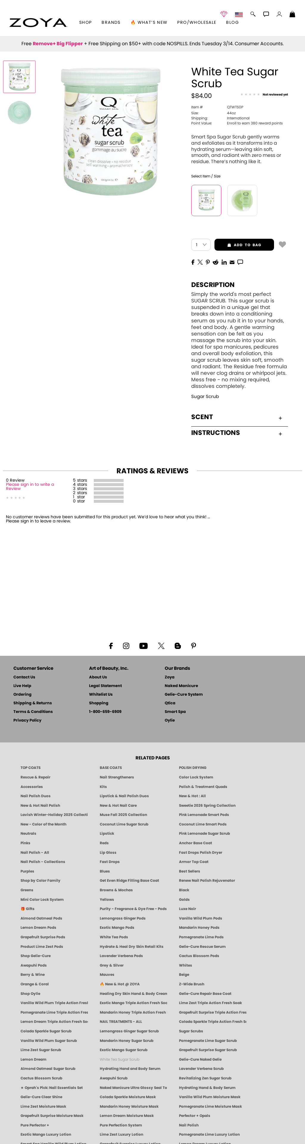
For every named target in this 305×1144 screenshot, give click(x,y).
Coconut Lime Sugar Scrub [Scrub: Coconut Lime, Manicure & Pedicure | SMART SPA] (124, 824)
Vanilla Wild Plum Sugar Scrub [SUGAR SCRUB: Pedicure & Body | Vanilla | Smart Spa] (49, 1040)
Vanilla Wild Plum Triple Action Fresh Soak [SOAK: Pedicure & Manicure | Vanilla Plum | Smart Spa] (54, 1003)
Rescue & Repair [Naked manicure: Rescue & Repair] (35, 777)
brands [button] (111, 23)
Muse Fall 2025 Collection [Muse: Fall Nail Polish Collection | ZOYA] (123, 815)
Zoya (170, 677)
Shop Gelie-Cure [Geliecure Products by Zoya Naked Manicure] (36, 956)
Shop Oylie (30, 993)
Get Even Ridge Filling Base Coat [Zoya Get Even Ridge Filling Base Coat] (129, 880)
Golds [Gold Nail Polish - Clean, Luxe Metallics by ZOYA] (184, 899)
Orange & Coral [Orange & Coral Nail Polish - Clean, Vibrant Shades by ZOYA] (35, 984)
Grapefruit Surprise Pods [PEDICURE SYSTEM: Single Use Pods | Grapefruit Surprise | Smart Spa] (43, 937)
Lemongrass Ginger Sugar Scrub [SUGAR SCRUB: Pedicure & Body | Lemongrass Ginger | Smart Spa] (129, 1031)
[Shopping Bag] (292, 14)
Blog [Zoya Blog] (232, 23)
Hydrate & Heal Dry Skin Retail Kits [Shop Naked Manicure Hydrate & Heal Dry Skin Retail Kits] (132, 946)
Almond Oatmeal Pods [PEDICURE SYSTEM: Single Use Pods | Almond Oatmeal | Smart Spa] (41, 918)
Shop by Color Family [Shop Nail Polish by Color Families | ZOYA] (40, 880)
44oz (213, 113)
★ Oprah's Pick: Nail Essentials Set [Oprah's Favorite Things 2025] (52, 1088)
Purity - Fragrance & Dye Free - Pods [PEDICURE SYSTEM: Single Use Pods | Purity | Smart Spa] (133, 909)
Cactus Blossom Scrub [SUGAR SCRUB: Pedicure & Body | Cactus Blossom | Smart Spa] (41, 1078)
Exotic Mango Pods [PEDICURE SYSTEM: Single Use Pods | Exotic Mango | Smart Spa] (117, 927)
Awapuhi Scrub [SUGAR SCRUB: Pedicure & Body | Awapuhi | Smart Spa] (113, 1078)
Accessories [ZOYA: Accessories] (32, 787)
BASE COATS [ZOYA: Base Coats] (111, 768)
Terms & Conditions (33, 712)
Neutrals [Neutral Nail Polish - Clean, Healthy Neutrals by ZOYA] (28, 833)
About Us (98, 677)
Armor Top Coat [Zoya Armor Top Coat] (193, 862)
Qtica (170, 703)
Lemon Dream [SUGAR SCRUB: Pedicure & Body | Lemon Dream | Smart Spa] (33, 1059)
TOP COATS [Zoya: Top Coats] (31, 768)
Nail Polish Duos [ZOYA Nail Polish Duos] (36, 796)
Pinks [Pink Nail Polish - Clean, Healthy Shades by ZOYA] (25, 843)
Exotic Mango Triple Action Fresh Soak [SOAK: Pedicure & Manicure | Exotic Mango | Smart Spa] (133, 1003)
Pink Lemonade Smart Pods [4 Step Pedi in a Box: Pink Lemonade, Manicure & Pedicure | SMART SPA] (204, 815)
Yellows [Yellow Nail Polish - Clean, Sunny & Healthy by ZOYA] (107, 899)
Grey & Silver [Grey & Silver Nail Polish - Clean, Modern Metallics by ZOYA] (112, 965)
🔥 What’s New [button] (149, 23)
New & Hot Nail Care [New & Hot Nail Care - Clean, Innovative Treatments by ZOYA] (118, 805)
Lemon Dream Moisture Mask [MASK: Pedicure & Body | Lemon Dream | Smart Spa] (127, 1116)
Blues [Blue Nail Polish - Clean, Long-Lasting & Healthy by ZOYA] (105, 871)
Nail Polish (189, 1125)
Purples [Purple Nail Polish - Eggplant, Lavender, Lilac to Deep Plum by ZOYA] (27, 871)
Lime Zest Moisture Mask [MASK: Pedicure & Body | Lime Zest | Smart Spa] (43, 1106)
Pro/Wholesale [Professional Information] (196, 23)
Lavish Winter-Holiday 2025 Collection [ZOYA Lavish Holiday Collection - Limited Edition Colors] (54, 815)
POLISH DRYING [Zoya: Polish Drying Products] (192, 768)
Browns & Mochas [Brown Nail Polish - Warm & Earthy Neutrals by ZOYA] (116, 890)
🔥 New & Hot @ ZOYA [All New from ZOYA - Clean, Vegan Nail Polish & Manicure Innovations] (120, 984)
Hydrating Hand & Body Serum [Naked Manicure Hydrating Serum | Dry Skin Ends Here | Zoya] (207, 1088)
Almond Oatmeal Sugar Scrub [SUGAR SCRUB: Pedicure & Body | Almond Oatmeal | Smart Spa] (48, 1068)
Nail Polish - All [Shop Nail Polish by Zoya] (35, 852)
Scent (236, 417)
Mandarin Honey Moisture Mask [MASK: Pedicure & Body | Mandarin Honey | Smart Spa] (129, 1106)
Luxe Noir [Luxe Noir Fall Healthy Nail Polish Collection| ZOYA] (187, 909)
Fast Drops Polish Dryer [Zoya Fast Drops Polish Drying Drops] (200, 852)
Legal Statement (105, 686)
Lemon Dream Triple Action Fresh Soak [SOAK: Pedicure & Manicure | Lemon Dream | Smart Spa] (54, 1021)
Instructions (236, 433)
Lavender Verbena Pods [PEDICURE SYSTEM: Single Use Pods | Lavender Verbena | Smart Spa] (121, 956)
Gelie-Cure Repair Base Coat (205, 993)
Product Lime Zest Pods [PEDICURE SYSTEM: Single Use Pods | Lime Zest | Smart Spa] (42, 946)
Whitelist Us (101, 695)
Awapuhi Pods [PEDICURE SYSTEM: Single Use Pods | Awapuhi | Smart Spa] (34, 965)
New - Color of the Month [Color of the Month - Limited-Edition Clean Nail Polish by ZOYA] (43, 824)
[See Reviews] (264, 94)
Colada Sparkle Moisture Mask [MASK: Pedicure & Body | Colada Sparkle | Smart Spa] (128, 1097)
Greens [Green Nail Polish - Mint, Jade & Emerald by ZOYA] (27, 890)
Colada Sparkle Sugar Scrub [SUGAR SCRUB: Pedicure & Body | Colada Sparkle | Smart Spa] (46, 1031)
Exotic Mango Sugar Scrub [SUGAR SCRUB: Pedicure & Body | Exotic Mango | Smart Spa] (123, 1050)
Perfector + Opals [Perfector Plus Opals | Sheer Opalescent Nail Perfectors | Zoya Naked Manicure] (194, 1116)
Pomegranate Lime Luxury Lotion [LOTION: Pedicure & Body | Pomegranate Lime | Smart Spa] (209, 1134)
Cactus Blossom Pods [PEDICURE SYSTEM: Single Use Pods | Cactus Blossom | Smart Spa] (199, 956)
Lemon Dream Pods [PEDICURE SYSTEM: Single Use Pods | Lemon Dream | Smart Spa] (38, 927)
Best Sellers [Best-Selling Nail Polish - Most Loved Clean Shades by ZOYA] (189, 871)
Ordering (22, 695)
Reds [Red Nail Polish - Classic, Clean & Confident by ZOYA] (104, 843)
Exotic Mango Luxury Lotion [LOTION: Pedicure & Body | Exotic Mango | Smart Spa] (46, 1134)
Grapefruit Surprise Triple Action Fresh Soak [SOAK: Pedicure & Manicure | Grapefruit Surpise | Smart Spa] (212, 1012)
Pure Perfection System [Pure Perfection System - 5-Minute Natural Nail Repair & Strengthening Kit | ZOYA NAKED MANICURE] (121, 1125)
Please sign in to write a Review (30, 487)
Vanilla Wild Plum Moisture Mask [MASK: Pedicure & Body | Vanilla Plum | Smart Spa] (209, 1097)
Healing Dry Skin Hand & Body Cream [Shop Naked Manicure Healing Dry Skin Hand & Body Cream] (133, 993)
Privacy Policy (27, 720)
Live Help (22, 686)
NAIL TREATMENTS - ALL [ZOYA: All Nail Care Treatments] (121, 1021)
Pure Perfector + (35, 1125)
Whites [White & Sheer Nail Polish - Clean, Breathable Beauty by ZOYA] (185, 965)
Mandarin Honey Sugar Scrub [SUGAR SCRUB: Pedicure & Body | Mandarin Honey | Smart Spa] (126, 1040)
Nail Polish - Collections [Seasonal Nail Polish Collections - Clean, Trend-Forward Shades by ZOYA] (43, 862)
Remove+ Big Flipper (58, 43)
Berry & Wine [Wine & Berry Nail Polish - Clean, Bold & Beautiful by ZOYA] (33, 974)
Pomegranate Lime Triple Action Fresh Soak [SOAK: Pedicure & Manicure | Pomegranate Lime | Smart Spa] (54, 1012)
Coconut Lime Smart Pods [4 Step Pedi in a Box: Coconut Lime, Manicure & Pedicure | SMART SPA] (203, 824)
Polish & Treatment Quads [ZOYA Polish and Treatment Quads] (203, 787)
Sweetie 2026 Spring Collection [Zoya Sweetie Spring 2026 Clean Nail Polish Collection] (207, 805)
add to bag (237, 245)
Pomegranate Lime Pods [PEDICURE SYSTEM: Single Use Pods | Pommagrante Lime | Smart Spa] (201, 937)
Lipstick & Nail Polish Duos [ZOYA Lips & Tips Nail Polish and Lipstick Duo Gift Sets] (124, 796)
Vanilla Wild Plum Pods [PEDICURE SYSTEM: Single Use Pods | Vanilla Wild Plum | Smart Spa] (200, 918)
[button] (38, 22)
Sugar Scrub (205, 396)
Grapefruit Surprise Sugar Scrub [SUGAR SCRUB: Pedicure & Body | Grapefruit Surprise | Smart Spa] (208, 1050)
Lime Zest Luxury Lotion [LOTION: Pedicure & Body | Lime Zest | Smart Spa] (121, 1134)
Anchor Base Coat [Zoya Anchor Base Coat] (195, 843)
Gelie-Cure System (184, 695)
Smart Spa (175, 712)
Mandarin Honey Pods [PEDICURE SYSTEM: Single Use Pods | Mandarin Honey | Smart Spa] (199, 927)
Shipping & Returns (32, 703)
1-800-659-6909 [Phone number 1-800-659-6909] (105, 712)
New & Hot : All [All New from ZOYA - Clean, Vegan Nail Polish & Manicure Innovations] (192, 796)
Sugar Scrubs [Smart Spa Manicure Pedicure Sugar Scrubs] (191, 1031)
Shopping (98, 703)
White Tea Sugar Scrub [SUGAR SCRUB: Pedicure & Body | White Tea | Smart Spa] (119, 1059)
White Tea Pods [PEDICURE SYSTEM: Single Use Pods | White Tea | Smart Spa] (114, 937)
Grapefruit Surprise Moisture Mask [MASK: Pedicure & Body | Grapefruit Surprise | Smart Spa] (52, 1116)
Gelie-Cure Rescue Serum (202, 946)
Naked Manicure (181, 686)
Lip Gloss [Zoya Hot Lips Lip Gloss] (108, 852)
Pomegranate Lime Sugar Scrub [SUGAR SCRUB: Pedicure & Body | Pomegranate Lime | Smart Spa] (208, 1040)
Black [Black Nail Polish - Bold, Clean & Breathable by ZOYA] (184, 890)
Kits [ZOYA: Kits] (103, 787)
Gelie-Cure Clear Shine (41, 1097)
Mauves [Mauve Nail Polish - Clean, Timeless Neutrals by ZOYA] (107, 974)
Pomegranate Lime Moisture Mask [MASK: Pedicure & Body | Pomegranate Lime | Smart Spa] (210, 1106)
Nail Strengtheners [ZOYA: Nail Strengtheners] (117, 777)
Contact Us (24, 677)
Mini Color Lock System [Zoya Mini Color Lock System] (42, 899)
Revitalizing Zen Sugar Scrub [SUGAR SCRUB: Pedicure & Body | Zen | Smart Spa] (205, 1078)
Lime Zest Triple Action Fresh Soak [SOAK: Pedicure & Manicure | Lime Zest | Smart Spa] (210, 1003)
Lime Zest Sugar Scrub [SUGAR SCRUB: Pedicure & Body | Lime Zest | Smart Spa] (41, 1050)
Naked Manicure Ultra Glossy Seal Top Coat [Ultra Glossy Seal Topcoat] (133, 1088)
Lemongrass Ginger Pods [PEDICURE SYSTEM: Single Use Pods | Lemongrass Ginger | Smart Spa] (123, 918)
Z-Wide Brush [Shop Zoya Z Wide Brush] (191, 984)
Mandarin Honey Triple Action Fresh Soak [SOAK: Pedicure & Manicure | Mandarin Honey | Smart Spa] (133, 1012)
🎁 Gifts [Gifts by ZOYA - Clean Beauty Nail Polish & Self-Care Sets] (28, 909)
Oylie (170, 720)
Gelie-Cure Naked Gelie (200, 1059)
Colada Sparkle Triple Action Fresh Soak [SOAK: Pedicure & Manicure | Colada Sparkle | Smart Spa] (212, 1021)
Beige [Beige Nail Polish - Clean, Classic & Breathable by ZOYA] (184, 974)
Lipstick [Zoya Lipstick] (107, 833)
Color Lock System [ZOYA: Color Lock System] (196, 777)
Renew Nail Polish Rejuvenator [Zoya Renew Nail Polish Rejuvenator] (207, 880)
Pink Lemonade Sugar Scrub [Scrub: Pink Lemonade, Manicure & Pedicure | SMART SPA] (204, 833)
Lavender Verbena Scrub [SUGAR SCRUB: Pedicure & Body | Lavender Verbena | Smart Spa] (201, 1068)
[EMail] (232, 261)
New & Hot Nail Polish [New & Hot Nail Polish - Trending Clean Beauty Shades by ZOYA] (40, 805)
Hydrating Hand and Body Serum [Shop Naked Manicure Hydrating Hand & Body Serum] (130, 1068)
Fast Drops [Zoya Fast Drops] (110, 862)
